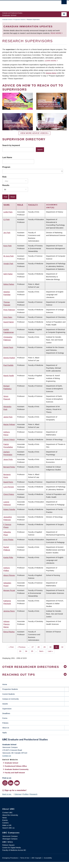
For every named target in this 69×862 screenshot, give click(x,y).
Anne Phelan (8, 540)
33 (21, 651)
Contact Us (6, 756)
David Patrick (8, 322)
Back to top (7, 794)
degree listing (51, 73)
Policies (5, 723)
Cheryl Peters (8, 494)
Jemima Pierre (9, 611)
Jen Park (6, 233)
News (4, 818)
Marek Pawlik (8, 376)
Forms (4, 718)
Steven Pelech (9, 439)
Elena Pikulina (8, 632)
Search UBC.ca (8, 828)
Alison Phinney (9, 575)
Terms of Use (24, 858)
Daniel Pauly (8, 347)
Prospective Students (19, 19)
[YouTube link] (17, 783)
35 (33, 651)
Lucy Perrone (8, 487)
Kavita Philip (8, 557)
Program (6, 167)
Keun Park (7, 246)
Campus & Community (10, 699)
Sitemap (18, 794)
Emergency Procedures (10, 858)
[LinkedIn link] (10, 783)
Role (4, 177)
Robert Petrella (9, 509)
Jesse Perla (7, 459)
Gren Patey (7, 317)
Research (33, 794)
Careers (5, 823)
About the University (10, 815)
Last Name (7, 157)
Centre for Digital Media (11, 848)
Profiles (25, 794)
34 (27, 651)
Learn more (50, 61)
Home (4, 684)
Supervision (6, 709)
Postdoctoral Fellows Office (16, 766)
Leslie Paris (7, 212)
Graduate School (7, 19)
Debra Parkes (8, 284)
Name (7, 205)
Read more (56, 33)
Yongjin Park (8, 264)
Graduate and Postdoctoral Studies (34, 740)
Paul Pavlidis (8, 365)
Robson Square (8, 845)
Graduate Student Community (16, 769)
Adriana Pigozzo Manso (6, 624)
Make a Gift (6, 825)
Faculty (33, 205)
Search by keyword (11, 145)
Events (5, 820)
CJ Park (6, 219)
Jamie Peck (7, 417)
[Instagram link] (5, 783)
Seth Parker (8, 274)
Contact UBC (7, 812)
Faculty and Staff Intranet (15, 773)
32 (63, 647)
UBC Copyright (36, 858)
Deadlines (6, 713)
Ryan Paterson (9, 310)
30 (51, 647)
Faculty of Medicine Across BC (14, 850)
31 (57, 647)
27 (33, 647)
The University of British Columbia (24, 4)
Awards (5, 704)
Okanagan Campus (9, 839)
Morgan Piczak (9, 590)
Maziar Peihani (9, 424)
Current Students (8, 694)
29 (45, 647)
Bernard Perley (9, 467)
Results (5, 185)
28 (39, 647)
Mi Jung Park (8, 256)
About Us (5, 728)
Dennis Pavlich (9, 358)
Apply (4, 733)
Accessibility (48, 858)
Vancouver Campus (10, 836)
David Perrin (8, 482)
